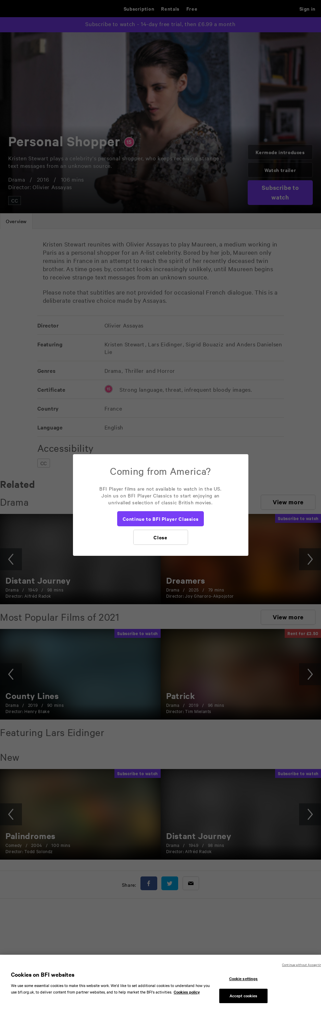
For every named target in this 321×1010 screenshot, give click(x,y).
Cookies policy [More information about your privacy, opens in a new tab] (187, 995)
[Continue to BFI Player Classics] (160, 518)
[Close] (160, 537)
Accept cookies (244, 999)
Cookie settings (243, 981)
